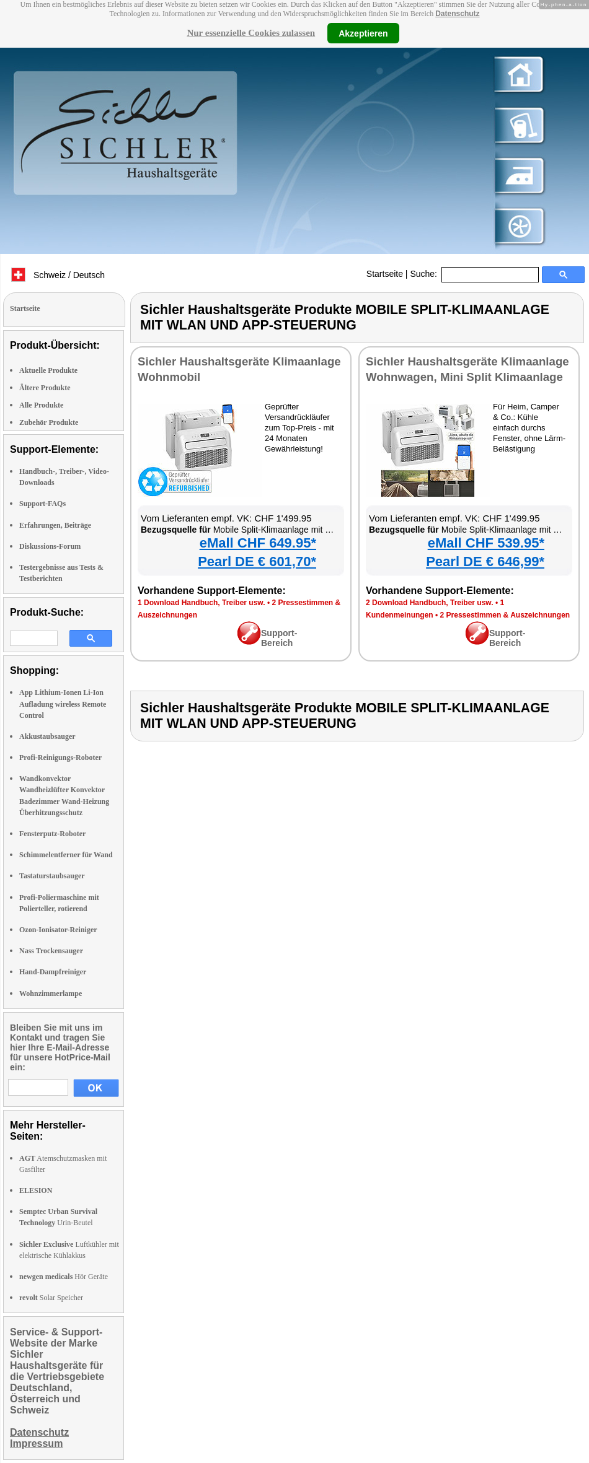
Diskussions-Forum (50, 546)
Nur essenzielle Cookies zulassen (251, 33)
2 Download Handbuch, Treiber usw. (430, 602)
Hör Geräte (63, 1276)
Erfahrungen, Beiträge (55, 525)
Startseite (384, 274)
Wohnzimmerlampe (50, 993)
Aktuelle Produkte (48, 370)
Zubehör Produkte (48, 422)
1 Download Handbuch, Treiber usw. (201, 602)
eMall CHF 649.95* (258, 543)
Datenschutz (457, 13)
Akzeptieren (363, 33)
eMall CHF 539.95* (486, 543)
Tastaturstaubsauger (52, 875)
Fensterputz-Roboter (52, 833)
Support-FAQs (42, 503)
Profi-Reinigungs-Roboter (60, 757)
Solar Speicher (51, 1297)
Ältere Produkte (45, 387)
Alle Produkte (41, 405)
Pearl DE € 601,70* (257, 561)
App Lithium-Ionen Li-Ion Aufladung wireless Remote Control (62, 703)
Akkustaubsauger (47, 736)
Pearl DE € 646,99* (485, 561)
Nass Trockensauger (51, 950)
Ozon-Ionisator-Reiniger (58, 929)
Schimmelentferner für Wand (66, 854)
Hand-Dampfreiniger (52, 971)
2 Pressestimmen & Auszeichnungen (505, 615)
